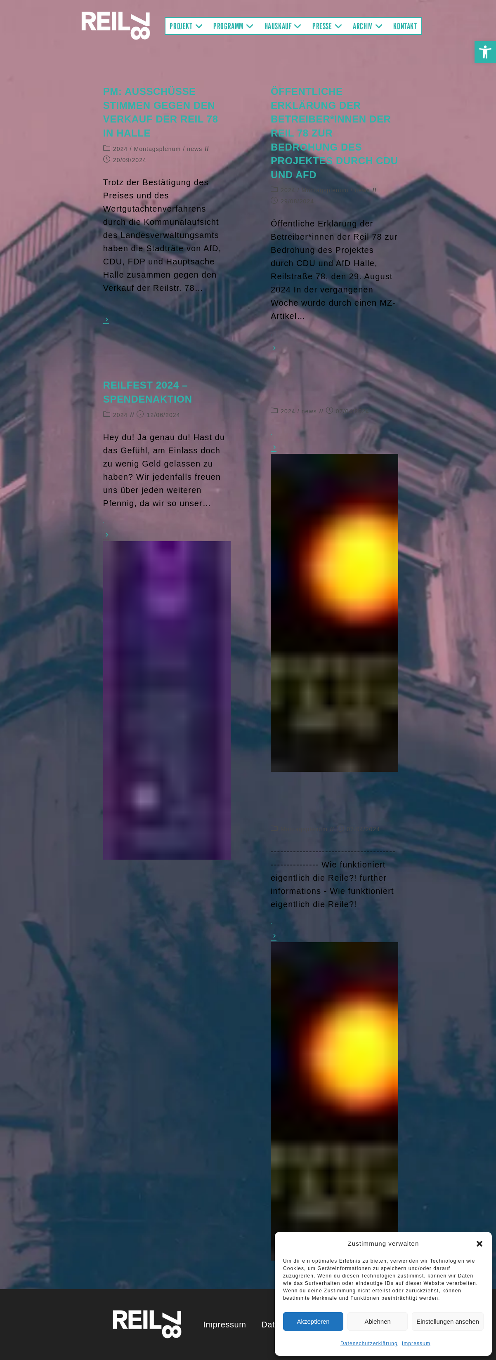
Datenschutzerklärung (369, 1343)
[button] (485, 52)
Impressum (416, 1343)
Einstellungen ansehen (447, 1321)
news (194, 149)
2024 (120, 149)
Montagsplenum (157, 149)
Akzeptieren (313, 1321)
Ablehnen (377, 1321)
